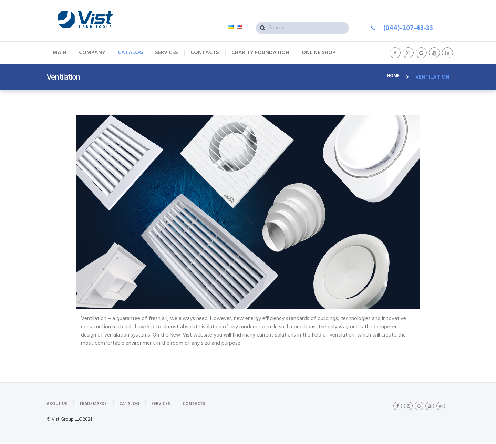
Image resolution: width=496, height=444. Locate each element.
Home (392, 77)
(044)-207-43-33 (408, 28)
